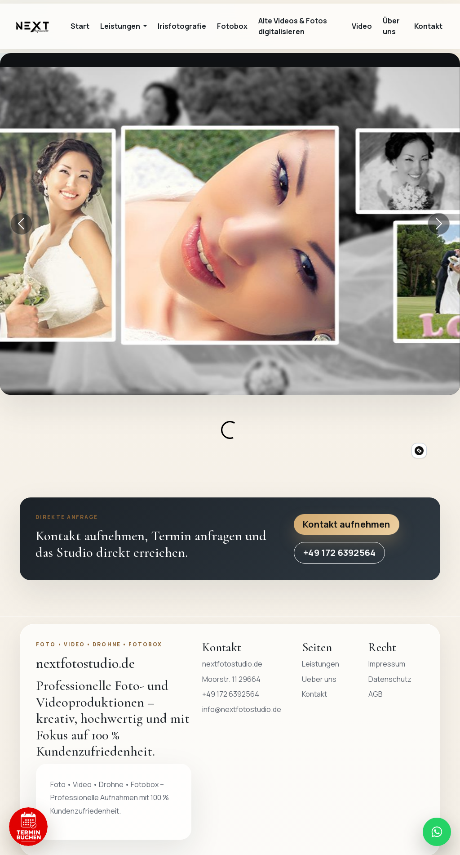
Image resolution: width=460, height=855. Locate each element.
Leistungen (320, 664)
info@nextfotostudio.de (241, 709)
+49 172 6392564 (339, 552)
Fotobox (232, 26)
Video (362, 26)
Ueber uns (319, 679)
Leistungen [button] (121, 26)
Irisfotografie (182, 26)
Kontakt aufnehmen (346, 524)
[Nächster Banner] (439, 224)
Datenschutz (389, 679)
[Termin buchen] (28, 826)
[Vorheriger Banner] (21, 224)
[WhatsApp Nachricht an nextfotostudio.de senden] (437, 832)
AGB (375, 694)
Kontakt (428, 26)
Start (80, 26)
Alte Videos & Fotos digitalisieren (292, 26)
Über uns (391, 26)
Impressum (386, 664)
